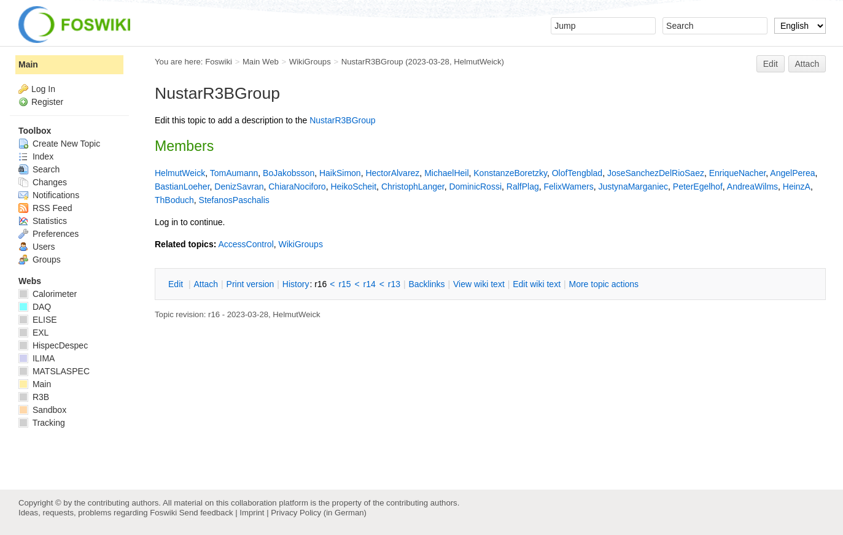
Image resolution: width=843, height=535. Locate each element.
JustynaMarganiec (633, 186)
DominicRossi (475, 186)
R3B (33, 397)
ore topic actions (604, 284)
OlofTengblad (577, 173)
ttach (205, 284)
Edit (770, 64)
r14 (369, 284)
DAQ (34, 307)
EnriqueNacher (737, 173)
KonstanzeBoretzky (510, 173)
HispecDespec (53, 345)
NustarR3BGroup (372, 61)
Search (39, 169)
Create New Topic (59, 143)
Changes (42, 182)
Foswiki (218, 61)
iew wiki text (479, 284)
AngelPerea (792, 173)
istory (295, 284)
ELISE (37, 320)
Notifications (48, 195)
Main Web (261, 61)
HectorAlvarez (392, 173)
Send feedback (206, 512)
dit (176, 284)
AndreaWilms (752, 186)
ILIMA (36, 358)
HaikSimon (340, 173)
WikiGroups (310, 61)
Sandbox (42, 410)
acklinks (426, 284)
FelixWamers (568, 186)
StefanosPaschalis (234, 200)
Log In (43, 89)
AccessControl (245, 244)
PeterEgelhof (698, 186)
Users (36, 247)
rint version (250, 284)
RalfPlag (523, 186)
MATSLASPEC (54, 371)
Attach (807, 64)
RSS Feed (45, 208)
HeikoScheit (353, 186)
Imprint (251, 512)
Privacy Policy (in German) (319, 512)
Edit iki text (537, 284)
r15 (344, 284)
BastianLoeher (182, 186)
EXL (33, 332)
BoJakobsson (288, 173)
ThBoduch (174, 200)
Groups (39, 259)
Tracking (41, 423)
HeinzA (796, 186)
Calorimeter (47, 294)
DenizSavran (238, 186)
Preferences (48, 234)
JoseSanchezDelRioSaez (655, 173)
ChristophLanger (413, 186)
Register (47, 102)
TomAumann (234, 173)
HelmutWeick (477, 61)
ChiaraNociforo (296, 186)
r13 (394, 284)
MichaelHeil (446, 173)
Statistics (42, 221)
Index (35, 156)
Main (28, 64)
